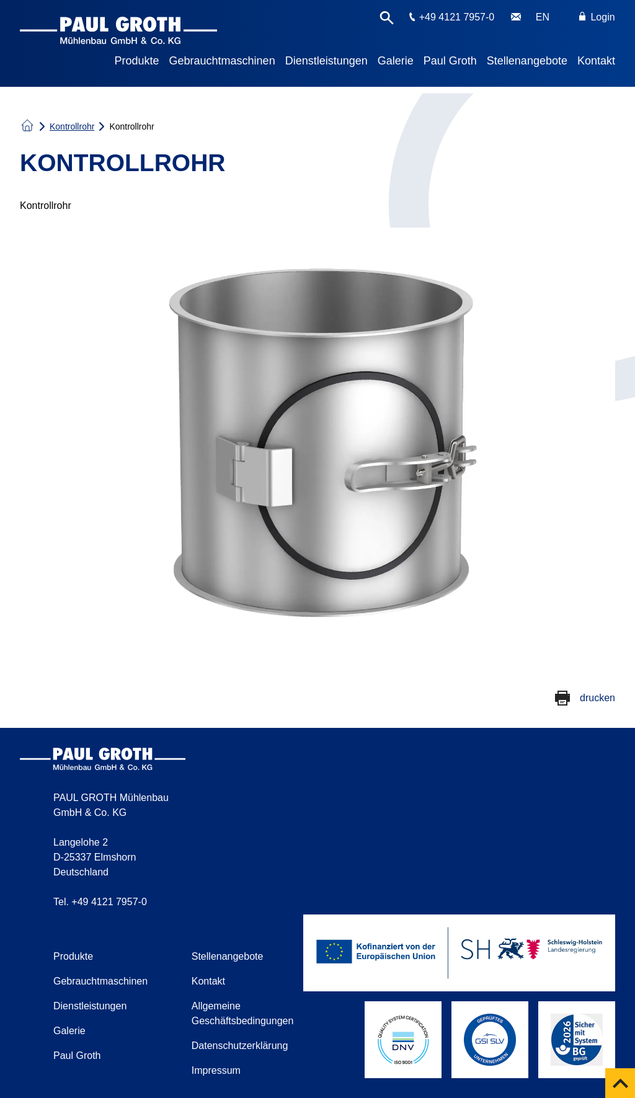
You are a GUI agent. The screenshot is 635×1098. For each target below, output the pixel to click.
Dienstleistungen (326, 61)
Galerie (396, 61)
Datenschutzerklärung (240, 1045)
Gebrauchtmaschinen (222, 61)
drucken (597, 698)
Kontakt (596, 61)
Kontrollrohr (72, 126)
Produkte (137, 61)
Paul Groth (450, 61)
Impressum (216, 1070)
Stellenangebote (527, 61)
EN (542, 17)
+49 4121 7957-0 (456, 17)
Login (597, 17)
